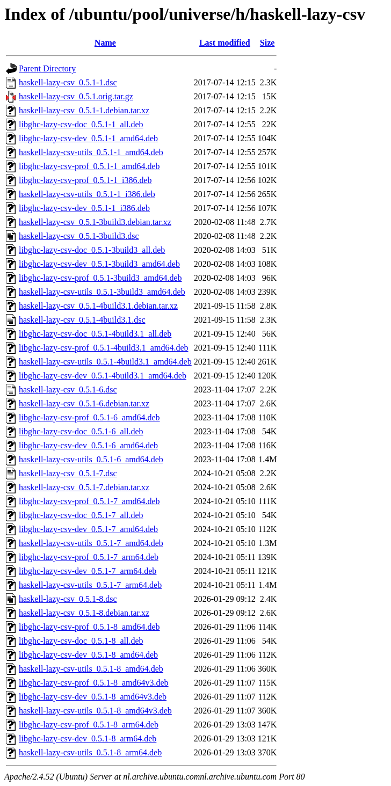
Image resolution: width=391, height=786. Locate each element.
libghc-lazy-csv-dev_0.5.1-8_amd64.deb (88, 654)
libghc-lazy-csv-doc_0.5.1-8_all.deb (81, 640)
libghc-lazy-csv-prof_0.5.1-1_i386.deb (85, 180)
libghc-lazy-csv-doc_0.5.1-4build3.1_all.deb (95, 333)
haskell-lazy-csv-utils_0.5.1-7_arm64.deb (90, 585)
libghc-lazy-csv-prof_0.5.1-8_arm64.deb (88, 724)
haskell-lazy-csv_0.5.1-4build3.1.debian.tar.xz (98, 305)
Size (267, 42)
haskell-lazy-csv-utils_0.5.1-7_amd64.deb (91, 543)
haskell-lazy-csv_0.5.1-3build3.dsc (79, 236)
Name (105, 42)
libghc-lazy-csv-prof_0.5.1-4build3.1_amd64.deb (103, 347)
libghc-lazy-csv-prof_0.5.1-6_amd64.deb (89, 417)
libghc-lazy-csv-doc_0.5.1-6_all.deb (81, 431)
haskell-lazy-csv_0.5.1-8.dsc (68, 598)
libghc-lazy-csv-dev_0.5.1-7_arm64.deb (87, 571)
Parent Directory (47, 68)
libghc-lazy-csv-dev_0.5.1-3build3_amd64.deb (99, 263)
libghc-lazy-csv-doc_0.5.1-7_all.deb (81, 515)
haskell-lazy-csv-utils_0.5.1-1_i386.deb (87, 194)
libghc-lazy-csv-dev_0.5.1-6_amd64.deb (88, 445)
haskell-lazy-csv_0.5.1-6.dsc (68, 389)
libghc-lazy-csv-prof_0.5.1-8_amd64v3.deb (94, 682)
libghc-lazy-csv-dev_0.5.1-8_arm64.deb (87, 738)
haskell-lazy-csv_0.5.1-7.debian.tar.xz (84, 487)
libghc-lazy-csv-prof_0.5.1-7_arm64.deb (88, 557)
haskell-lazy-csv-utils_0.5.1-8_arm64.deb (90, 752)
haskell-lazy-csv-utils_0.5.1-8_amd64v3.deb (95, 710)
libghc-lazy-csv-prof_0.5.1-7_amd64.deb (89, 501)
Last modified (224, 42)
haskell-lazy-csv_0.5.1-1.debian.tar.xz (84, 110)
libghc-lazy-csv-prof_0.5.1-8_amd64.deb (89, 626)
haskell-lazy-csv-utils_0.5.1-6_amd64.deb (91, 459)
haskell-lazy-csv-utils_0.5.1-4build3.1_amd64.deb (105, 361)
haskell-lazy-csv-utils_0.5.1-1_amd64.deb (91, 152)
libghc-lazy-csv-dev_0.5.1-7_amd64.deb (88, 529)
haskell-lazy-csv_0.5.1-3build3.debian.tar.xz (95, 222)
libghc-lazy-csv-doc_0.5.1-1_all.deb (81, 124)
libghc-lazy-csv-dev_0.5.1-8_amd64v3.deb (92, 696)
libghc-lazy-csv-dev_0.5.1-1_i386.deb (84, 208)
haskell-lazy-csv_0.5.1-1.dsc (68, 82)
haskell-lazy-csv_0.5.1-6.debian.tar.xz (84, 403)
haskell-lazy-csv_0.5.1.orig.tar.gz (76, 96)
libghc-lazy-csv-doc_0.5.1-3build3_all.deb (92, 249)
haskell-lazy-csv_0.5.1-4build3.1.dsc (82, 319)
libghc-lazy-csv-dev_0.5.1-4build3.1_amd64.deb (102, 375)
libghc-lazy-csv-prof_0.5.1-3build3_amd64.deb (100, 277)
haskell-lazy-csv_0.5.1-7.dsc (68, 473)
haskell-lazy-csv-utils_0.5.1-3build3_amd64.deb (102, 291)
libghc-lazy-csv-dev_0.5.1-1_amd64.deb (88, 138)
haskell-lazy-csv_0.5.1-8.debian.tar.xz (84, 612)
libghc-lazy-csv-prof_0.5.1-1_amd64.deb (89, 166)
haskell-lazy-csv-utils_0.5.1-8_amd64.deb (91, 668)
